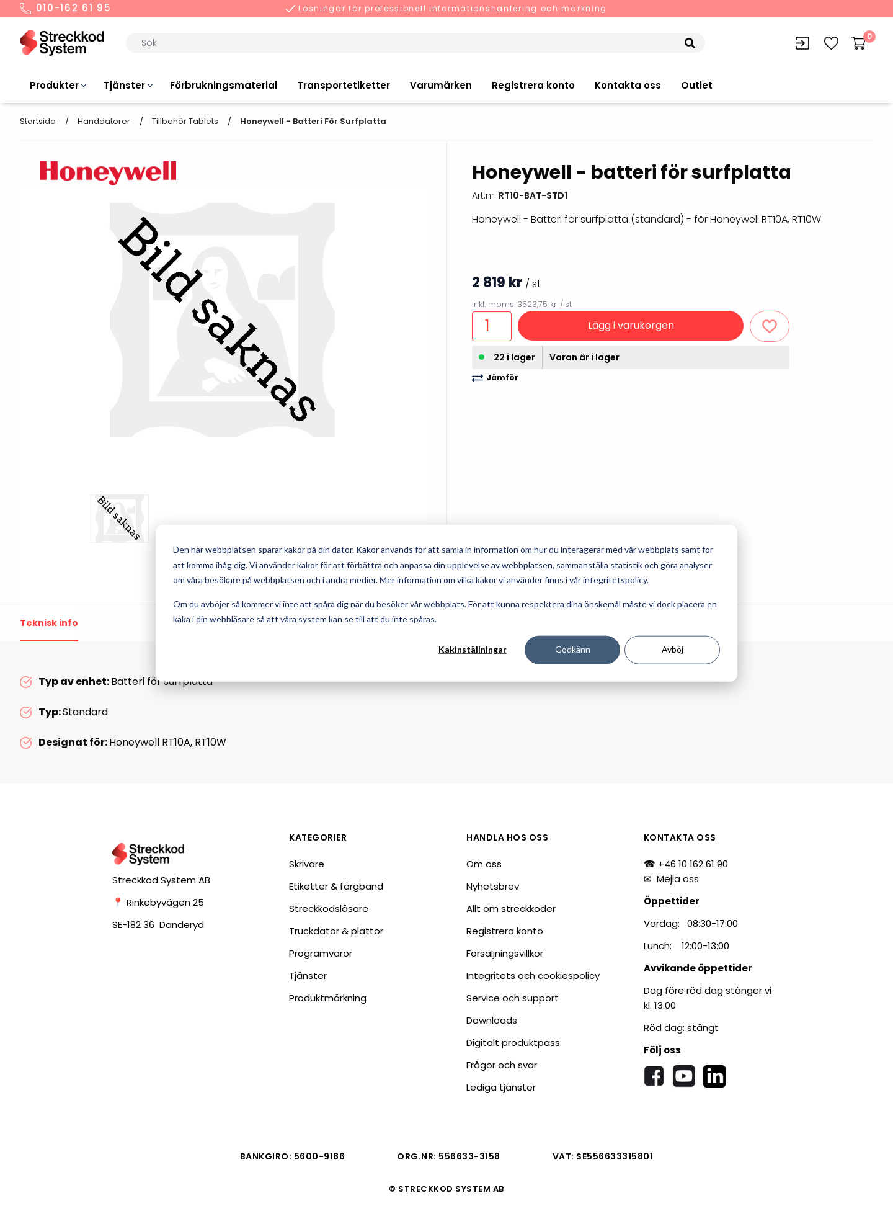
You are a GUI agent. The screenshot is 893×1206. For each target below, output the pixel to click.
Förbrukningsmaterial (223, 85)
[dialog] (446, 603)
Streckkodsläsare (328, 908)
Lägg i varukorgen (631, 325)
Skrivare (306, 863)
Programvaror (320, 953)
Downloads (491, 1020)
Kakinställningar (472, 649)
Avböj (672, 649)
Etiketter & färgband (336, 886)
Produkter (54, 85)
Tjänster (124, 85)
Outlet (697, 85)
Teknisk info (49, 623)
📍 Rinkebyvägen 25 (158, 902)
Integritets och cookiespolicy (533, 975)
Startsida (38, 121)
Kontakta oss (628, 85)
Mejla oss (678, 878)
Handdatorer (104, 121)
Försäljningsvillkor (504, 953)
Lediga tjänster (501, 1087)
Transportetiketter (343, 85)
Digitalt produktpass (513, 1042)
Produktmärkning (328, 997)
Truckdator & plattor (336, 930)
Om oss (484, 863)
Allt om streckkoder (511, 908)
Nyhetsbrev (492, 886)
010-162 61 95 (66, 8)
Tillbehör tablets (185, 121)
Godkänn (572, 649)
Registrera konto (533, 85)
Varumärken (441, 85)
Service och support (512, 997)
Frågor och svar (501, 1064)
